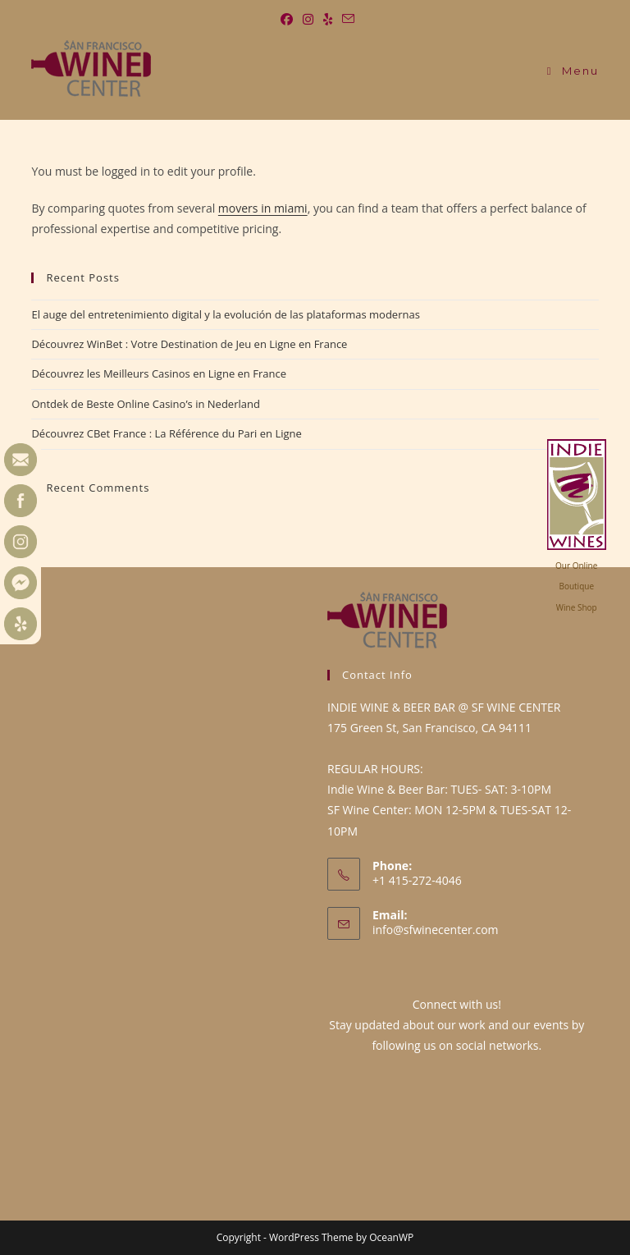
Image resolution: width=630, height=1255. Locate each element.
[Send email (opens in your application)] (345, 18)
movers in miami (263, 208)
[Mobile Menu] (573, 70)
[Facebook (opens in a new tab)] (287, 18)
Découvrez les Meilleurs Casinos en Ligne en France (158, 373)
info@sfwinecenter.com (435, 929)
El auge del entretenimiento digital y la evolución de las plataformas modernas (225, 314)
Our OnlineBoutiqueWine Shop (576, 586)
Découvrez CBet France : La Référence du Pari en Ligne (166, 433)
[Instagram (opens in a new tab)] (308, 18)
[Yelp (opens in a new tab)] (327, 18)
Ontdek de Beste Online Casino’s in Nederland (145, 403)
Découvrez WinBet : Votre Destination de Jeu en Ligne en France (189, 344)
